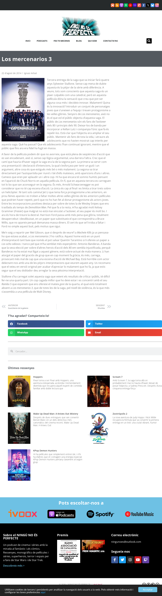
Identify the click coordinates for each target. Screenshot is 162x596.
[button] (149, 40)
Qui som (92, 40)
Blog (79, 40)
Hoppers (38, 376)
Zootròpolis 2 (120, 413)
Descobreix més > (14, 565)
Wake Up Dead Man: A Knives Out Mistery (55, 413)
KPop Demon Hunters (45, 450)
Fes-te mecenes (62, 40)
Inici (27, 40)
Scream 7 (117, 376)
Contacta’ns (110, 40)
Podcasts (42, 40)
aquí (43, 594)
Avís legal (97, 584)
